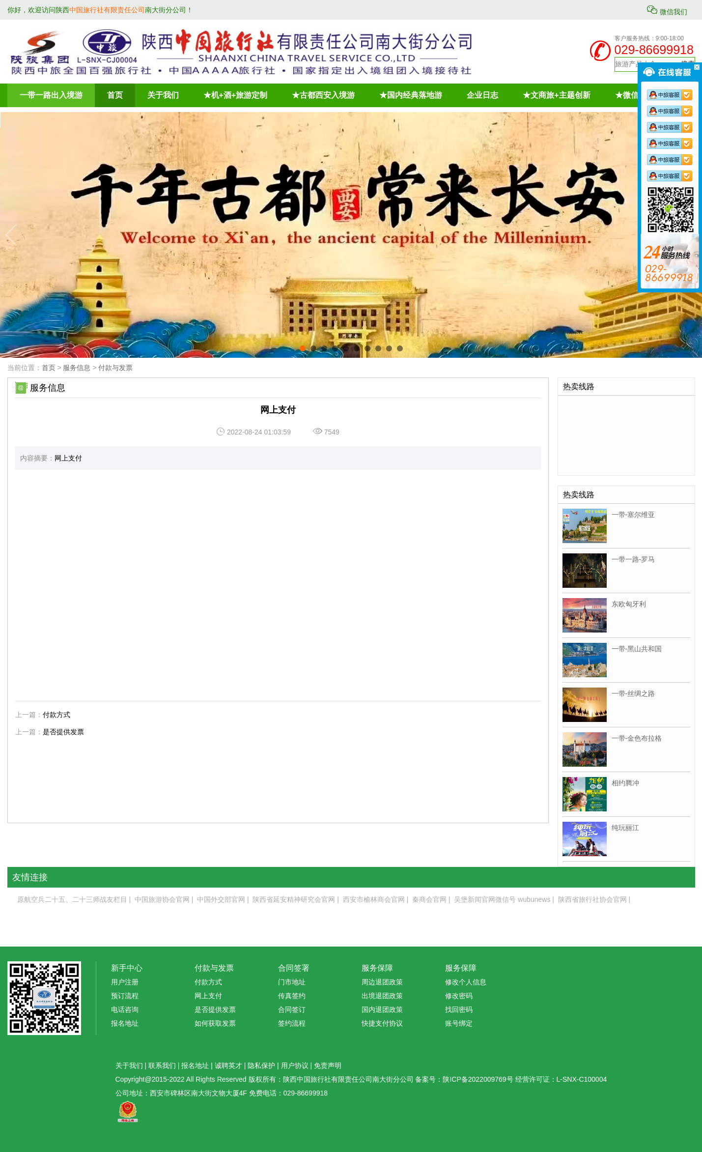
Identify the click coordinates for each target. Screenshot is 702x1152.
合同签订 (292, 1009)
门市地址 (292, 982)
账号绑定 (459, 1023)
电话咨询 (125, 1009)
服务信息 (76, 368)
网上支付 (208, 996)
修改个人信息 (465, 982)
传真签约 (292, 996)
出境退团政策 (382, 996)
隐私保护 (261, 1065)
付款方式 (56, 715)
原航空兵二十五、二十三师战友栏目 (72, 899)
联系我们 (162, 1065)
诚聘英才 (228, 1065)
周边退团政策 (382, 982)
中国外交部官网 (221, 899)
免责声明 (327, 1065)
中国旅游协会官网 (162, 899)
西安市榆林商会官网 (374, 899)
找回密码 (459, 1009)
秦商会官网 (429, 899)
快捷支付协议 (382, 1023)
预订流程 (125, 996)
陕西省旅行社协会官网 (592, 899)
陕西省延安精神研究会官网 (294, 899)
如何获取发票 (215, 1023)
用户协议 (295, 1065)
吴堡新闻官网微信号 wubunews (502, 899)
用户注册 (125, 982)
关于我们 (129, 1065)
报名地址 (125, 1023)
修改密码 (459, 996)
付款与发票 (115, 368)
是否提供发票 (63, 732)
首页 (49, 368)
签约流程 (292, 1023)
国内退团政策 (382, 1009)
